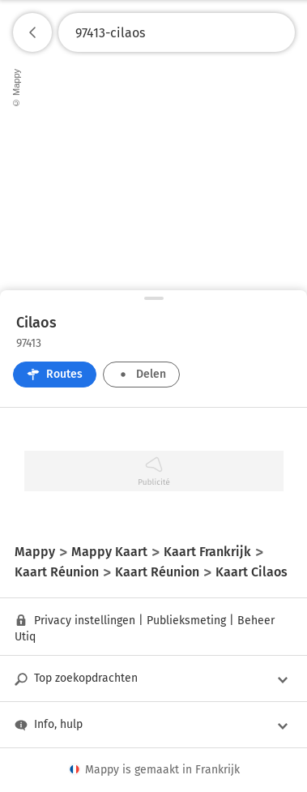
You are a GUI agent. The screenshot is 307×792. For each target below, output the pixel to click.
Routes (55, 374)
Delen (141, 374)
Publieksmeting (186, 620)
